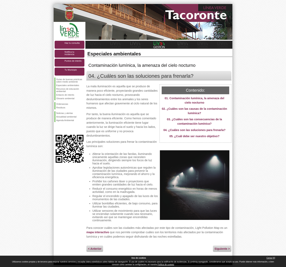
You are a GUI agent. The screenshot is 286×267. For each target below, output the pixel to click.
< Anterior (94, 248)
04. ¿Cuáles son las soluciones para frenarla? (194, 130)
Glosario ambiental (65, 98)
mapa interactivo (97, 232)
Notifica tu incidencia (69, 53)
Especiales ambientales (67, 85)
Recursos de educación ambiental (67, 90)
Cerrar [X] (271, 258)
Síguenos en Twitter (63, 128)
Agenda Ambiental (65, 120)
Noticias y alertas (64, 113)
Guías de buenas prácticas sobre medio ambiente (69, 80)
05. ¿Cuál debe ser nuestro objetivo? (194, 136)
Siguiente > (222, 248)
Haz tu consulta (72, 43)
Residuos (60, 107)
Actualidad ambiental (66, 117)
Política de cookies (165, 264)
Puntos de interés (73, 61)
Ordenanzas (62, 104)
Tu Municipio (71, 70)
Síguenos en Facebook (57, 128)
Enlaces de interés (65, 95)
